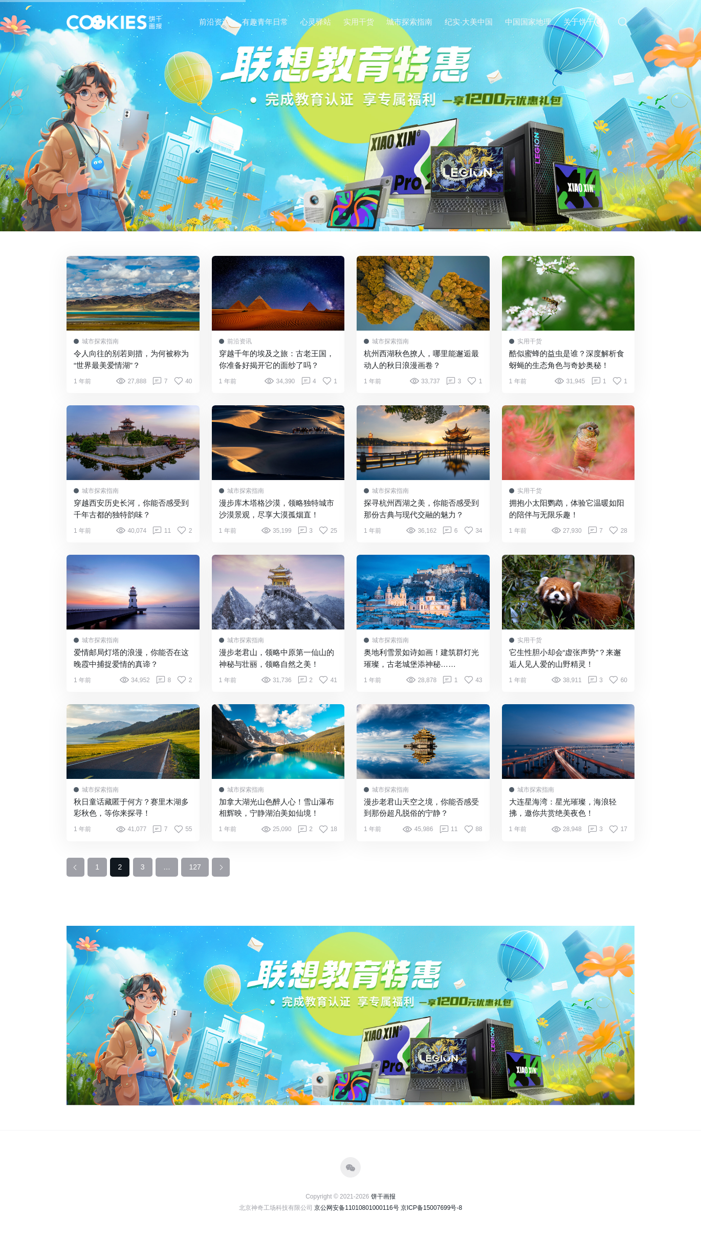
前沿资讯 (214, 21)
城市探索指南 (409, 21)
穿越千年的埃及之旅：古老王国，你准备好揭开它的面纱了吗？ (276, 359)
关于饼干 (578, 21)
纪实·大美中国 (469, 21)
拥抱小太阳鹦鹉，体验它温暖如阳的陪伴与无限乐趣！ (566, 508)
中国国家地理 (528, 21)
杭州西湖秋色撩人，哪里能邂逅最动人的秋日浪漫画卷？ (421, 359)
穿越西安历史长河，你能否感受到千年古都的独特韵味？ (131, 508)
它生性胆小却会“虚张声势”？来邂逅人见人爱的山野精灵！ (565, 658)
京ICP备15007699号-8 (431, 1207)
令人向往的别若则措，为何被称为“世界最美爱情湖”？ (131, 359)
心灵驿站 (315, 21)
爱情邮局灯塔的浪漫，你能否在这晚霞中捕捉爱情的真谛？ (131, 658)
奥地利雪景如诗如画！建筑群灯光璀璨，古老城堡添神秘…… (421, 658)
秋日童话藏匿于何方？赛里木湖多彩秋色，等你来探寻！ (131, 807)
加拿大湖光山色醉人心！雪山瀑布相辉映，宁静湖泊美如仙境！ (276, 807)
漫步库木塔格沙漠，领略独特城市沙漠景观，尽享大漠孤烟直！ (276, 508)
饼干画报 (383, 1196)
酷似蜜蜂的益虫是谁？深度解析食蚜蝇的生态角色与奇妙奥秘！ (566, 359)
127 (195, 867)
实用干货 (358, 21)
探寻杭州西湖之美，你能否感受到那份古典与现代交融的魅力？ (421, 508)
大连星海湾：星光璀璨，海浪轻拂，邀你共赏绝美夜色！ (563, 807)
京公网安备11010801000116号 (356, 1207)
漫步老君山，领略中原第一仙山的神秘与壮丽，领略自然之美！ (276, 658)
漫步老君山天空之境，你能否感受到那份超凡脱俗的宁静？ (421, 807)
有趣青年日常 (265, 21)
